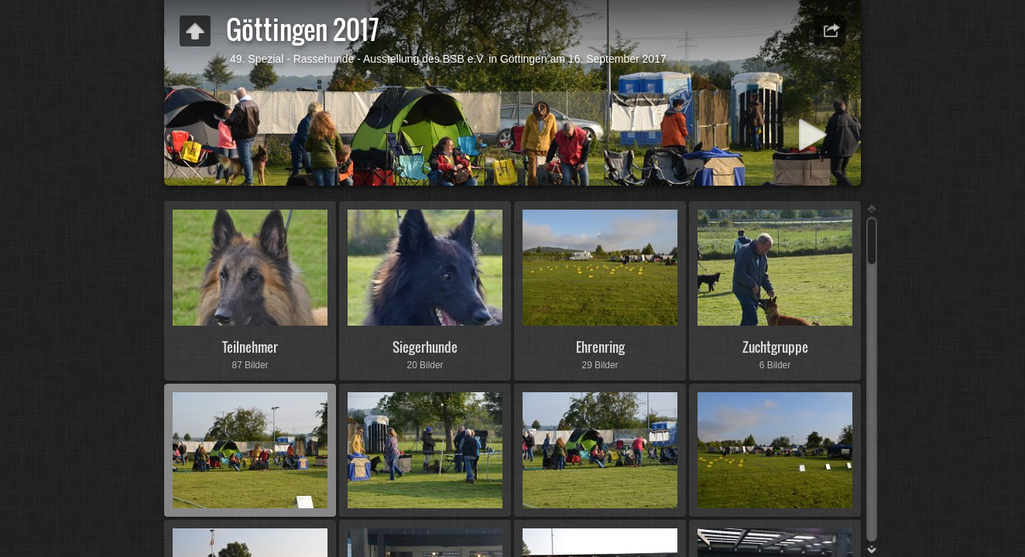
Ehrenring (600, 347)
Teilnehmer (250, 347)
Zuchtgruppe (775, 347)
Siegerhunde (425, 347)
